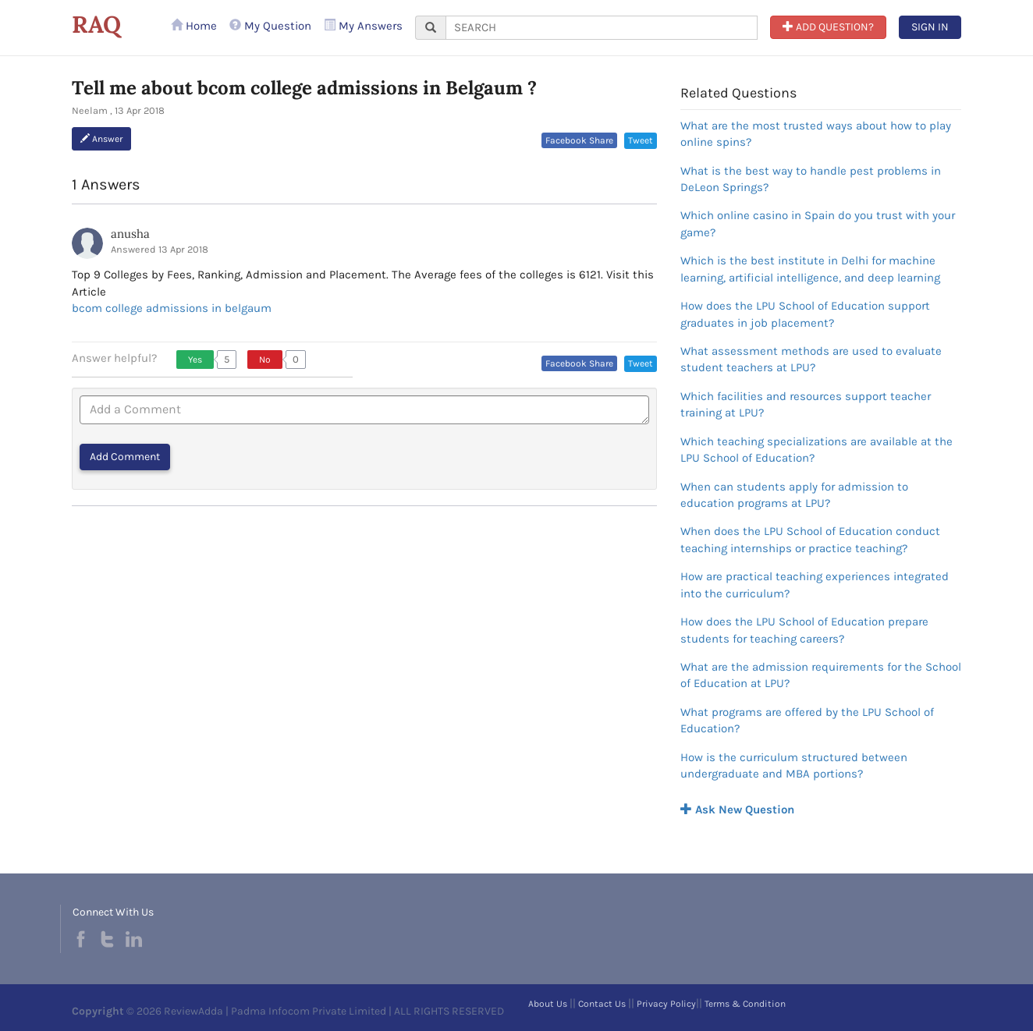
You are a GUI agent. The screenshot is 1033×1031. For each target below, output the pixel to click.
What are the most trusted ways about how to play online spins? (815, 134)
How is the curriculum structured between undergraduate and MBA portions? (793, 765)
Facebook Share (579, 140)
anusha (130, 233)
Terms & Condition (745, 1003)
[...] (602, 28)
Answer (101, 138)
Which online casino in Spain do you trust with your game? (817, 223)
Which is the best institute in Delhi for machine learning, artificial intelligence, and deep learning (810, 268)
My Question (270, 26)
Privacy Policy (666, 1003)
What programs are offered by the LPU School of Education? (807, 720)
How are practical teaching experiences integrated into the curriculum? (814, 584)
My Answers (363, 26)
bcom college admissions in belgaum (172, 308)
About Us (547, 1003)
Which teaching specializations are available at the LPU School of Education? (816, 449)
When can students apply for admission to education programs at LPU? (794, 495)
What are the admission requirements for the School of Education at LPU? (820, 675)
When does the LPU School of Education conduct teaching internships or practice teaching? (810, 539)
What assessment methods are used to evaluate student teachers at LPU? (811, 359)
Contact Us (602, 1003)
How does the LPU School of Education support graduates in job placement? (805, 314)
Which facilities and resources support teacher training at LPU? (805, 404)
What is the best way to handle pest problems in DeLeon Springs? (810, 179)
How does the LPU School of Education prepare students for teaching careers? (804, 630)
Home (194, 26)
